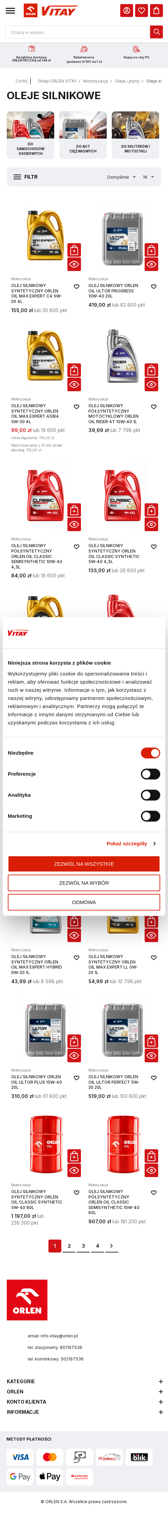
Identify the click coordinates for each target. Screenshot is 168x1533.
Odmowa (84, 902)
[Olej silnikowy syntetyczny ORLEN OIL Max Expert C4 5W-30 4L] (45, 258)
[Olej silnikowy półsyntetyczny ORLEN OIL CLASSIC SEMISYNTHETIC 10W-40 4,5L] (45, 520)
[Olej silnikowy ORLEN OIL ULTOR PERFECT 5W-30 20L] (122, 1046)
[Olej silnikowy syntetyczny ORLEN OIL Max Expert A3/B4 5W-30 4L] (45, 388)
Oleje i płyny (127, 82)
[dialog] (141, 10)
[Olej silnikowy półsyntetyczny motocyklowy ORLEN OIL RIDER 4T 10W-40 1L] (122, 388)
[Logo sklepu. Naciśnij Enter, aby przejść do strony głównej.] (49, 10)
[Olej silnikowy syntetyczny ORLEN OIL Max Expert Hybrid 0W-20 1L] (45, 929)
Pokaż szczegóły (127, 843)
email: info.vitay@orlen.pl (53, 1336)
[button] (10, 10)
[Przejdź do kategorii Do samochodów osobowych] (30, 136)
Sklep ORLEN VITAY (57, 82)
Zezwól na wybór (84, 883)
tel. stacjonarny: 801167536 (55, 1348)
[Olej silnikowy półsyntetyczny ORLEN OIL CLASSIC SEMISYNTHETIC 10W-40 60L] (122, 1167)
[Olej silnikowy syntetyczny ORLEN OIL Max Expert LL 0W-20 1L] (122, 929)
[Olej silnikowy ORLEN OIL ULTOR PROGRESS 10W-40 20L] (122, 258)
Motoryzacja (95, 82)
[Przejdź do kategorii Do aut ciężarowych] (83, 136)
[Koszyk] (156, 10)
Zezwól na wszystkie (84, 864)
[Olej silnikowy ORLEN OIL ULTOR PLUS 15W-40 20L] (45, 1046)
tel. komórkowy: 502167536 (56, 1360)
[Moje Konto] (126, 10)
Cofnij (21, 82)
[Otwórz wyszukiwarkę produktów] (84, 31)
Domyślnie (118, 178)
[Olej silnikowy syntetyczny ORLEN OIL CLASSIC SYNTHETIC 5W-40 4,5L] (122, 520)
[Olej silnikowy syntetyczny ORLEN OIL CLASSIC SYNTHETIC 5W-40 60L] (45, 1167)
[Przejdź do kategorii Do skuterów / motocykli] (135, 136)
